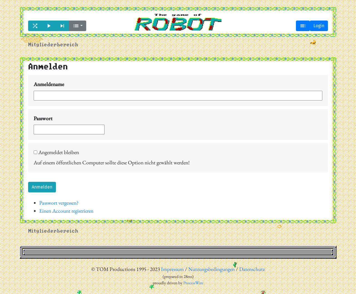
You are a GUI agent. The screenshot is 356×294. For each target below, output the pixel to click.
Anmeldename (49, 84)
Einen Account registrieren (66, 210)
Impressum (172, 269)
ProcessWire (193, 283)
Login (318, 25)
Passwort (43, 118)
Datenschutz (252, 269)
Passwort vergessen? (58, 202)
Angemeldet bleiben (56, 152)
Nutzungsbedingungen (211, 269)
